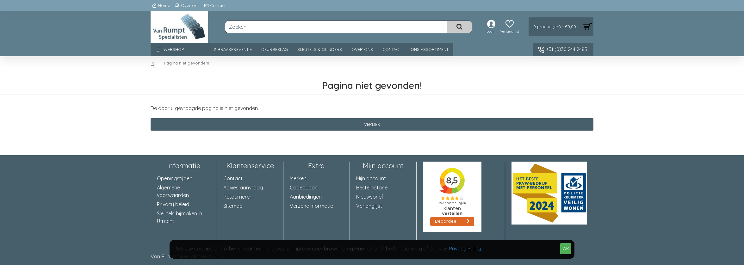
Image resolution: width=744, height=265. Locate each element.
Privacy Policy (465, 248)
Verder (372, 124)
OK (566, 248)
